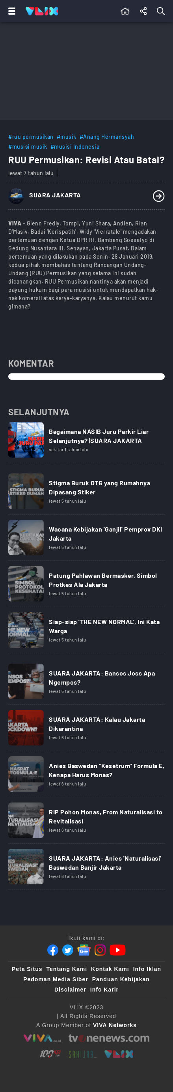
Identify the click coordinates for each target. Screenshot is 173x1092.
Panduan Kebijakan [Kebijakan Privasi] (121, 979)
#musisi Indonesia (75, 146)
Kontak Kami (110, 969)
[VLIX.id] (119, 1054)
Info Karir (104, 989)
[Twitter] (67, 950)
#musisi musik (27, 146)
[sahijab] (83, 1054)
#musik (66, 136)
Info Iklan (147, 969)
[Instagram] (100, 950)
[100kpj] (50, 1054)
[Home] (41, 11)
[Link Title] (86, 442)
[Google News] (84, 950)
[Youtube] (118, 950)
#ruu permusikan (31, 136)
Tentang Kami (67, 969)
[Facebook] (52, 950)
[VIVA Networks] (115, 1025)
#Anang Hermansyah (107, 136)
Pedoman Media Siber (55, 979)
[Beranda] (125, 11)
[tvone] (109, 1038)
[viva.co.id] (42, 1038)
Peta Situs (27, 969)
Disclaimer (70, 989)
